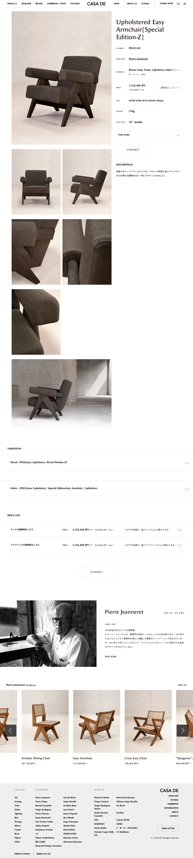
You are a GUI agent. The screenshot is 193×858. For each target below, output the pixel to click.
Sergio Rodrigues (43, 809)
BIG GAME (40, 842)
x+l (36, 834)
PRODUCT (12, 3)
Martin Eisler (69, 825)
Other (17, 842)
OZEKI (119, 824)
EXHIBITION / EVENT (56, 3)
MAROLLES (99, 824)
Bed (16, 817)
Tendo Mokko (100, 828)
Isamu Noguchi (70, 813)
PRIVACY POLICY (22, 854)
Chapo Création (101, 801)
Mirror (18, 825)
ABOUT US (132, 3)
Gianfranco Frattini (44, 830)
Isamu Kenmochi (43, 817)
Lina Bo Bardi (69, 797)
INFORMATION (171, 808)
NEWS (116, 3)
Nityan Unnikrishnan (44, 838)
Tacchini (120, 813)
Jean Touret (68, 809)
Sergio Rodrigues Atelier (102, 807)
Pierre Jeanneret (138, 59)
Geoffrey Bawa (69, 805)
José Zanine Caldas (44, 821)
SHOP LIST (173, 796)
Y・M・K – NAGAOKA (127, 828)
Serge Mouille (69, 801)
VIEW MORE (110, 656)
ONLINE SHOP (166, 3)
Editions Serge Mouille (126, 801)
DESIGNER (26, 3)
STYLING (145, 3)
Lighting (18, 813)
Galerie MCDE (122, 820)
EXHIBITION (173, 804)
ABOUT (175, 812)
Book (17, 834)
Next (183, 731)
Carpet (18, 830)
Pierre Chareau (42, 813)
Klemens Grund (70, 838)
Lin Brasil (120, 805)
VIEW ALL (182, 685)
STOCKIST (75, 3)
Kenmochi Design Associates (48, 846)
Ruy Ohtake (68, 817)
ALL (16, 797)
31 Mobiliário (122, 832)
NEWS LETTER (168, 828)
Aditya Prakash (42, 825)
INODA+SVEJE (69, 834)
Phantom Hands (101, 797)
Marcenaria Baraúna (72, 842)
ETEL (96, 820)
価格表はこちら (168, 87)
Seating (18, 801)
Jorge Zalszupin (70, 821)
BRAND (39, 3)
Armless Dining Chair (36, 758)
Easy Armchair (82, 758)
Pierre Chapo (41, 801)
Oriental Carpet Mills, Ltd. (104, 834)
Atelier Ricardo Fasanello (101, 814)
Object (18, 838)
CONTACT (133, 149)
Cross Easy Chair (136, 758)
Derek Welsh (69, 830)
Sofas (17, 805)
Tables (17, 809)
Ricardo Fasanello (43, 805)
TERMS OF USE (43, 854)
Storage (18, 821)
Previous (10, 731)
